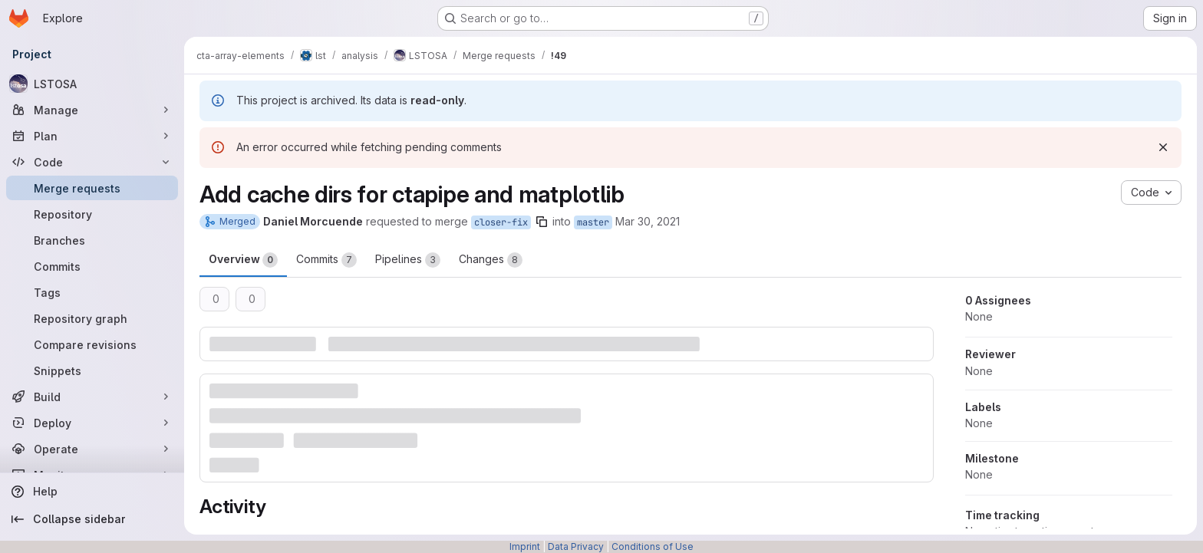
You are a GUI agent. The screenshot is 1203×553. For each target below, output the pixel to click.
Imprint (524, 546)
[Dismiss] (1163, 147)
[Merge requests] (92, 188)
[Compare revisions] (92, 344)
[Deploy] (92, 422)
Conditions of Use (652, 546)
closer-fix (501, 222)
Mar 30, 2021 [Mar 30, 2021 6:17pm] (647, 221)
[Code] (92, 162)
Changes (490, 260)
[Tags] (92, 292)
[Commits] (92, 266)
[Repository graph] (92, 318)
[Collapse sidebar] (92, 519)
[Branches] (92, 240)
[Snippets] (92, 370)
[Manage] (92, 109)
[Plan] (92, 135)
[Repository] (92, 214)
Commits (326, 260)
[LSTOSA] (92, 83)
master (593, 222)
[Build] (92, 396)
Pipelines (407, 260)
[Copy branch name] (541, 221)
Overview (243, 260)
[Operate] (92, 448)
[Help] (92, 491)
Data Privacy (576, 546)
